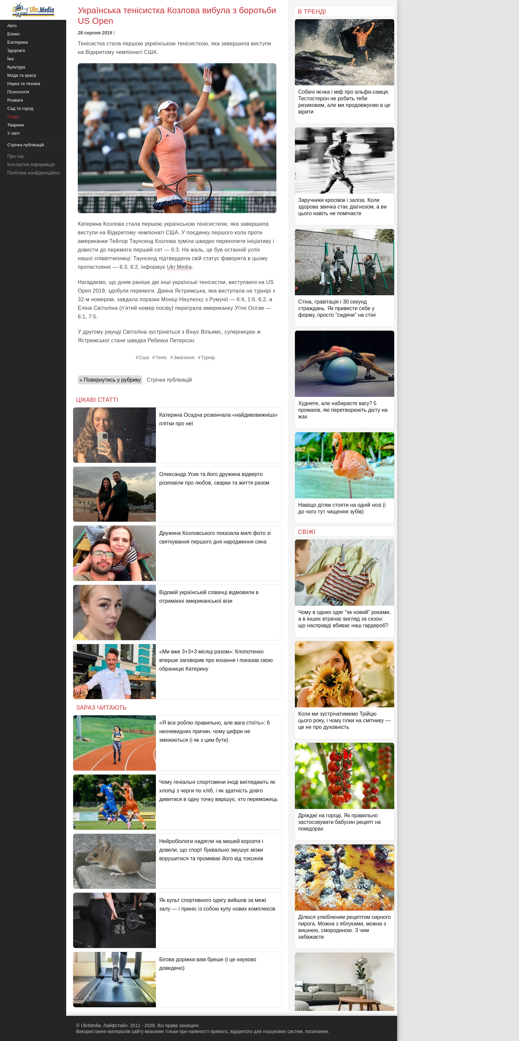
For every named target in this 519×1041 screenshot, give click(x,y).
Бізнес (13, 33)
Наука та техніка (23, 83)
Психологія (18, 91)
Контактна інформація (31, 164)
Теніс (161, 357)
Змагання (183, 357)
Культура (16, 67)
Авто (12, 25)
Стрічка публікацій (169, 380)
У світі (13, 133)
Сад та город (20, 108)
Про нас (15, 156)
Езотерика (17, 42)
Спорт (13, 116)
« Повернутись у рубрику (110, 380)
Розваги (15, 100)
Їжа (10, 58)
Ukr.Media (179, 267)
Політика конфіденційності (35, 172)
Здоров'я (16, 50)
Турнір (208, 357)
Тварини (15, 124)
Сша (144, 357)
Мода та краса (21, 75)
